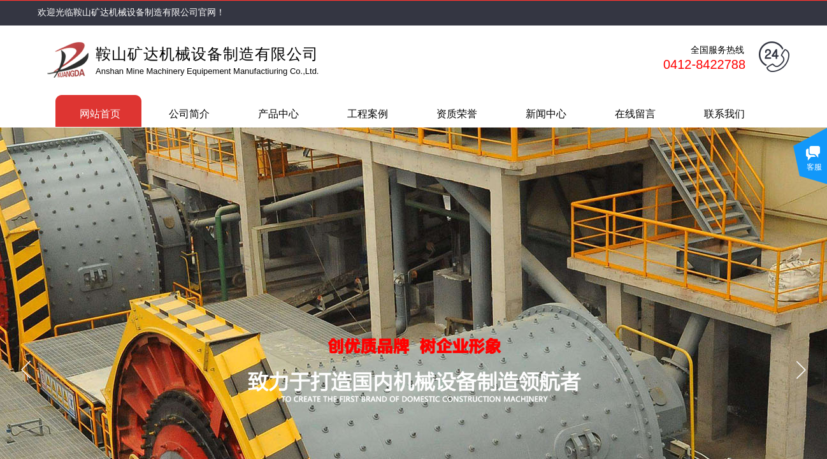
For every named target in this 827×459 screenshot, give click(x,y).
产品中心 (278, 113)
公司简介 (189, 113)
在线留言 (635, 113)
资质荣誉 (456, 113)
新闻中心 (546, 113)
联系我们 (724, 113)
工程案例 (367, 113)
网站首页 (100, 113)
